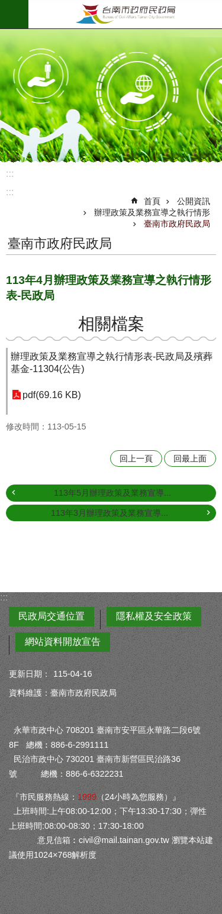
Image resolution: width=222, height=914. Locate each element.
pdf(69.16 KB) (51, 395)
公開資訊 (193, 201)
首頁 (152, 201)
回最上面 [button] (190, 458)
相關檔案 (111, 324)
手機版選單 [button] (14, 14)
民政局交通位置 (51, 616)
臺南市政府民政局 (125, 14)
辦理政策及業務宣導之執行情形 (152, 212)
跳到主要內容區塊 (6, 6)
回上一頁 (136, 458)
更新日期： (29, 674)
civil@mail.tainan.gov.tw (124, 840)
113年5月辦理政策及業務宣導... (112, 493)
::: (10, 174)
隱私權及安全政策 (154, 616)
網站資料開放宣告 (63, 642)
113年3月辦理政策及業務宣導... (109, 513)
